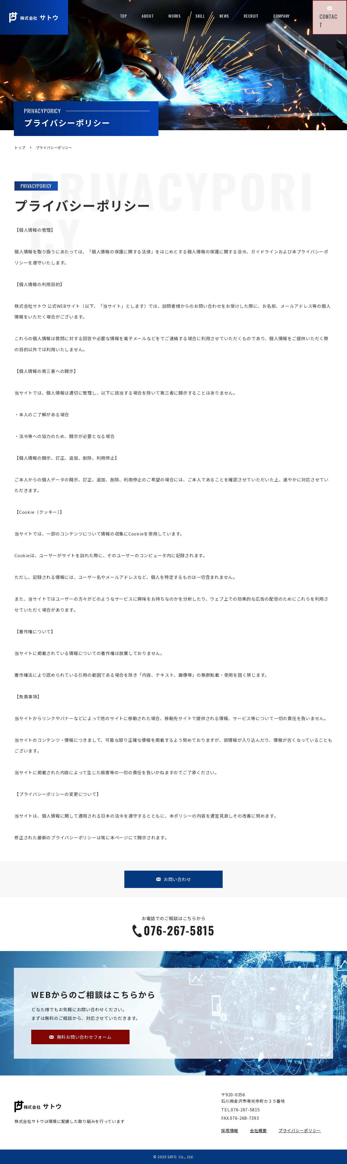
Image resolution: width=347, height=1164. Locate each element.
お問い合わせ (173, 879)
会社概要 (258, 1130)
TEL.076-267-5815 (240, 1109)
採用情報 (229, 1130)
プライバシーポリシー (299, 1130)
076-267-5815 (173, 930)
